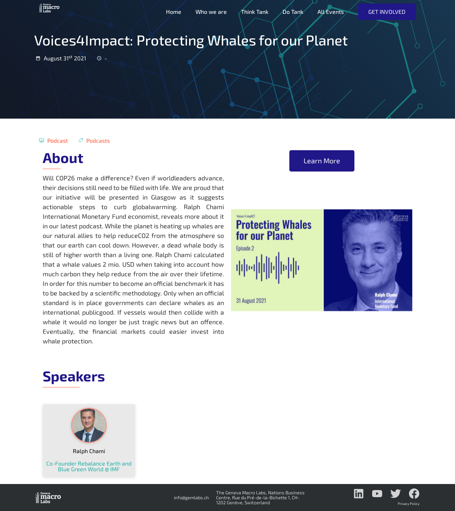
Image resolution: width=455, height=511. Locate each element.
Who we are (210, 11)
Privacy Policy (408, 503)
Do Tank (292, 11)
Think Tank (254, 11)
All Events (330, 11)
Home (173, 11)
